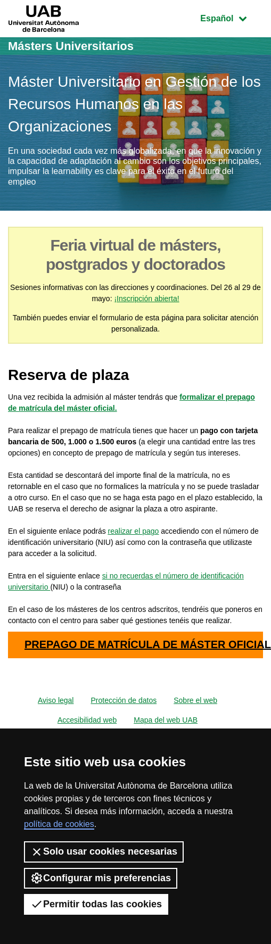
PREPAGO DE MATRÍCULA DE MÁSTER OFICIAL (143, 644)
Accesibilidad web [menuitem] (87, 720)
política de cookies (59, 824)
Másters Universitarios (71, 46)
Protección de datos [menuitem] (124, 700)
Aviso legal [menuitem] (55, 700)
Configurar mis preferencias (100, 878)
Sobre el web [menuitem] (195, 700)
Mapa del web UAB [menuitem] (166, 720)
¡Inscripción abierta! (146, 298)
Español (231, 17)
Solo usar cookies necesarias (103, 852)
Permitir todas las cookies (96, 904)
